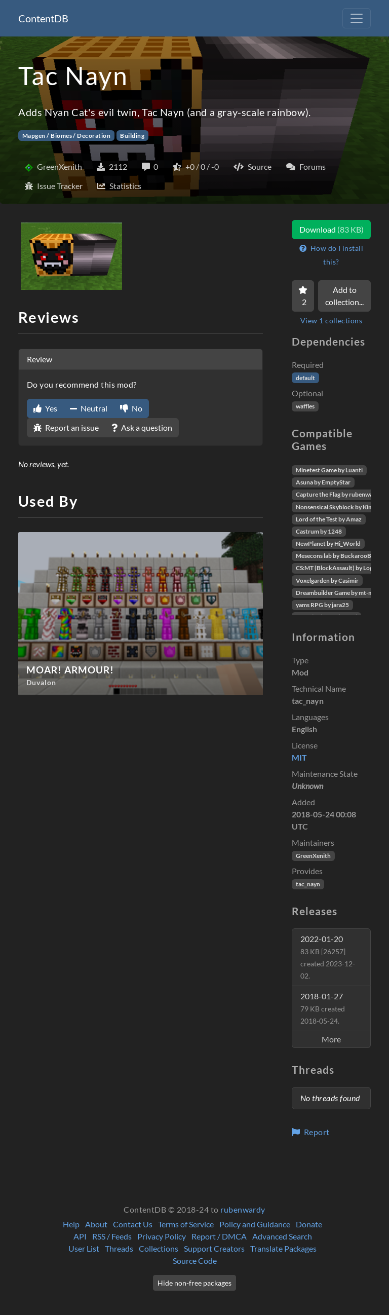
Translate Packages (283, 1248)
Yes (45, 408)
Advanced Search (282, 1236)
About (96, 1224)
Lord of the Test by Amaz (329, 519)
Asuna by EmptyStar (323, 482)
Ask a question (141, 427)
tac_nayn (308, 884)
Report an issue (66, 427)
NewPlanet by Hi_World (328, 543)
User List (83, 1248)
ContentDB (43, 18)
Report (311, 1132)
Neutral (88, 408)
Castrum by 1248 (319, 531)
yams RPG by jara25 (322, 605)
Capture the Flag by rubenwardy (339, 494)
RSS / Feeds (112, 1236)
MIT (299, 757)
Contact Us (132, 1224)
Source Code (195, 1260)
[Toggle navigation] (356, 18)
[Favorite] (303, 296)
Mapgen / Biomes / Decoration (66, 135)
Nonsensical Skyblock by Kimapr (339, 507)
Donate (309, 1224)
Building (132, 135)
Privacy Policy (161, 1236)
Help (71, 1224)
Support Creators (214, 1248)
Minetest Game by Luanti (329, 470)
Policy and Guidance (254, 1224)
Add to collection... (344, 296)
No (131, 408)
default (305, 378)
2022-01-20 (327, 957)
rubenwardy (242, 1209)
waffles (305, 406)
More (331, 1039)
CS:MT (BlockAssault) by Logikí (337, 568)
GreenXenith (313, 855)
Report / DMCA (219, 1236)
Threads (119, 1248)
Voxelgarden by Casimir (327, 580)
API (80, 1236)
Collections (158, 1248)
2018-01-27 (322, 1008)
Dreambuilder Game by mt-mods (339, 592)
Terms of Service (186, 1224)
